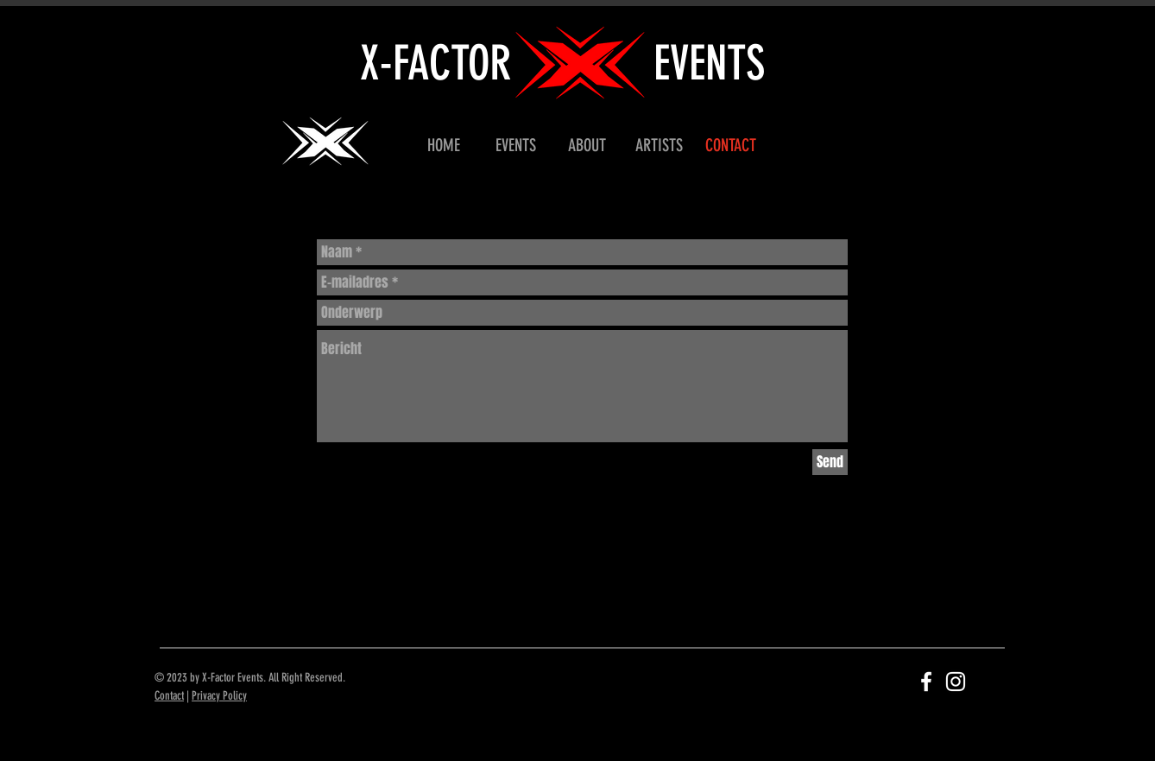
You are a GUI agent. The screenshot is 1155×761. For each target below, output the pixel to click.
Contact (169, 695)
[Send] (830, 462)
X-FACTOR (435, 63)
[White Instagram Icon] (956, 681)
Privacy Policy (219, 695)
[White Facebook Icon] (926, 681)
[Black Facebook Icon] (183, 409)
